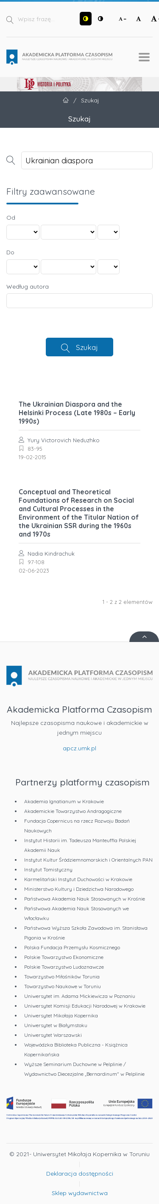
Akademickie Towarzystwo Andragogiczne (73, 811)
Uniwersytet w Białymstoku (55, 1025)
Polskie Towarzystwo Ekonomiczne (63, 957)
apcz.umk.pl (79, 748)
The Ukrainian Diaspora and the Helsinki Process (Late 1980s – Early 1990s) (77, 412)
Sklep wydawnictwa (80, 1193)
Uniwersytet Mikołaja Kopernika (61, 1015)
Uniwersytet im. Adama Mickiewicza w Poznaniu (79, 996)
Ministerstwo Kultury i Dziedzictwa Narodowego (79, 889)
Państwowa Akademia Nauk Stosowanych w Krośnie (84, 898)
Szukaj (87, 347)
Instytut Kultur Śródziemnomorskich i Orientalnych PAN (88, 860)
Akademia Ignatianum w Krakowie (64, 801)
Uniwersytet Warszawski (53, 1035)
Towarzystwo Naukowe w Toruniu (62, 986)
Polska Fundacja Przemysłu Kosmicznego (72, 947)
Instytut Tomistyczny (48, 869)
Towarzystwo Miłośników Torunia (62, 976)
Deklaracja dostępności (79, 1173)
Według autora (27, 286)
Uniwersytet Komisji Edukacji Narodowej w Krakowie (84, 1006)
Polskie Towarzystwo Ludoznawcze (64, 967)
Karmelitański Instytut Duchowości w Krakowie (78, 879)
